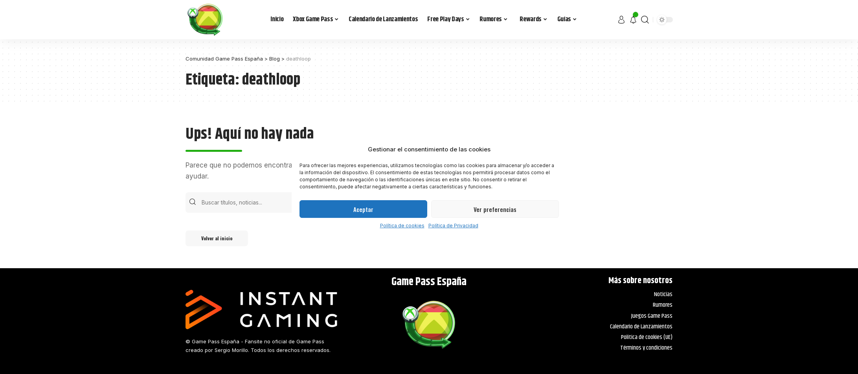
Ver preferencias (495, 209)
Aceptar (363, 209)
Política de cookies (402, 225)
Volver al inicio (216, 238)
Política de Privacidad (453, 225)
